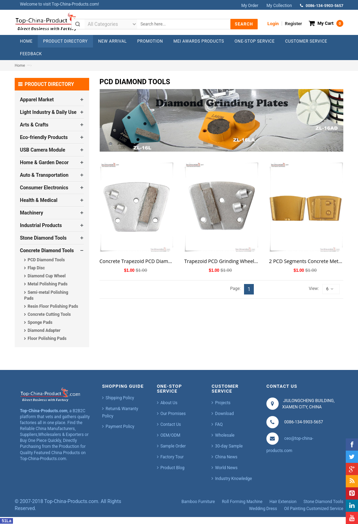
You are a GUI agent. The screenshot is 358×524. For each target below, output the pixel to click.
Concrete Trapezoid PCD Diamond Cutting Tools (137, 261)
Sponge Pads (40, 322)
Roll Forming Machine (242, 501)
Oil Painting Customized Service (313, 508)
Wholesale (224, 435)
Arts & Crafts (34, 125)
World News (226, 467)
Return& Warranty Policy (120, 412)
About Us (169, 402)
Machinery (31, 213)
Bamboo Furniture (198, 501)
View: (314, 288)
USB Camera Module (42, 150)
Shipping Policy (120, 397)
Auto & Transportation (44, 175)
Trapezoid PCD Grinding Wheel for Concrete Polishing (221, 261)
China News (226, 456)
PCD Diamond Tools (46, 259)
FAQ (219, 424)
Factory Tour (172, 456)
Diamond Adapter (44, 330)
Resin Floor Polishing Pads (53, 306)
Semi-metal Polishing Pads (46, 295)
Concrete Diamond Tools (47, 250)
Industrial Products (41, 225)
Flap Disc (36, 267)
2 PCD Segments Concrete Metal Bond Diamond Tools (306, 261)
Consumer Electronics (44, 187)
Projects (222, 402)
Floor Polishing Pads (47, 338)
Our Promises (173, 413)
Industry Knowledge (233, 478)
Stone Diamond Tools (43, 238)
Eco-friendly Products (44, 137)
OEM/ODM (170, 435)
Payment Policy (120, 426)
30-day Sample (229, 446)
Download (224, 413)
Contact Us (170, 424)
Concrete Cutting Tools (49, 314)
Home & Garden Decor (44, 162)
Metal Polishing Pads (47, 284)
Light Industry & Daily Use (48, 112)
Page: (235, 288)
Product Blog (172, 467)
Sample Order (173, 446)
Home (20, 65)
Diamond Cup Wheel (47, 276)
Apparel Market (37, 99)
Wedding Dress (263, 508)
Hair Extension (283, 501)
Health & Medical (38, 200)
